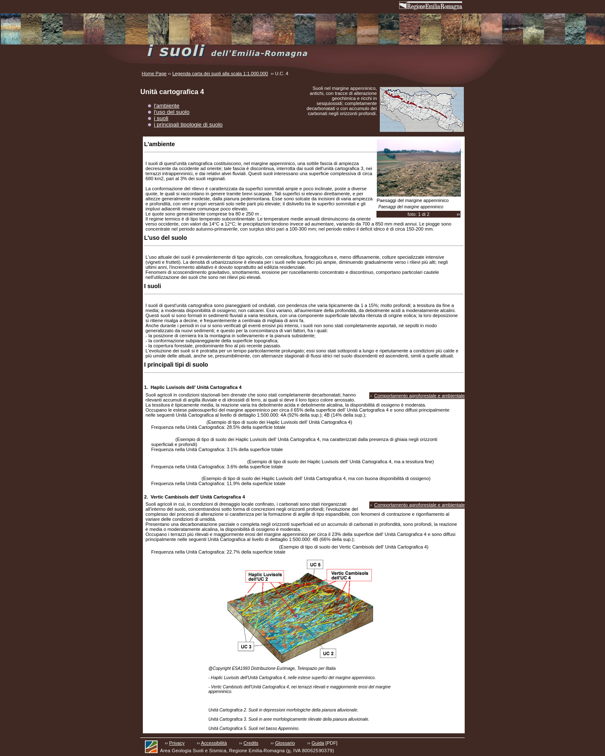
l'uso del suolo (171, 112)
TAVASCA (162, 439)
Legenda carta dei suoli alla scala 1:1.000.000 (220, 73)
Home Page (154, 73)
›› (458, 214)
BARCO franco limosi (175, 478)
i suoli (161, 118)
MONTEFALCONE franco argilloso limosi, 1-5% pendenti (213, 546)
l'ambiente (166, 105)
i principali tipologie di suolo (188, 124)
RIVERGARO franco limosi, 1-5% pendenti (198, 461)
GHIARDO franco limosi (177, 422)
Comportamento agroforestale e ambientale (419, 395)
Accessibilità (214, 743)
